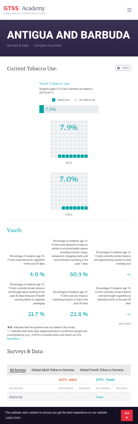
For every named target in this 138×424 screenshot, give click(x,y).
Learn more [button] (13, 417)
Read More (13, 338)
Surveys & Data (18, 45)
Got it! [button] (127, 415)
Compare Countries (48, 45)
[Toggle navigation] (129, 10)
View (99, 397)
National (15, 397)
